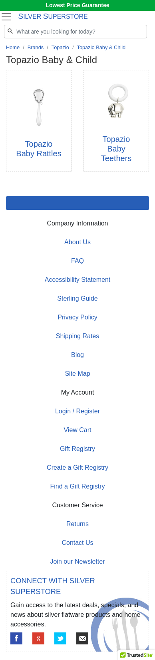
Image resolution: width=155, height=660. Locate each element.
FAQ (77, 260)
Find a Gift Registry (77, 486)
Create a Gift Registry (77, 467)
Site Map (77, 373)
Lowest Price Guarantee (77, 5)
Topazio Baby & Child (101, 47)
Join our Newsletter (77, 561)
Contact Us (77, 542)
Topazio (60, 47)
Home (13, 47)
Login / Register (77, 411)
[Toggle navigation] (6, 17)
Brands (36, 47)
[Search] (75, 31)
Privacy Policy (77, 317)
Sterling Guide (77, 298)
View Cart (77, 430)
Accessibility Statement (78, 279)
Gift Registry (77, 448)
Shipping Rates (77, 336)
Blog (77, 354)
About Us (77, 242)
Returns (77, 523)
